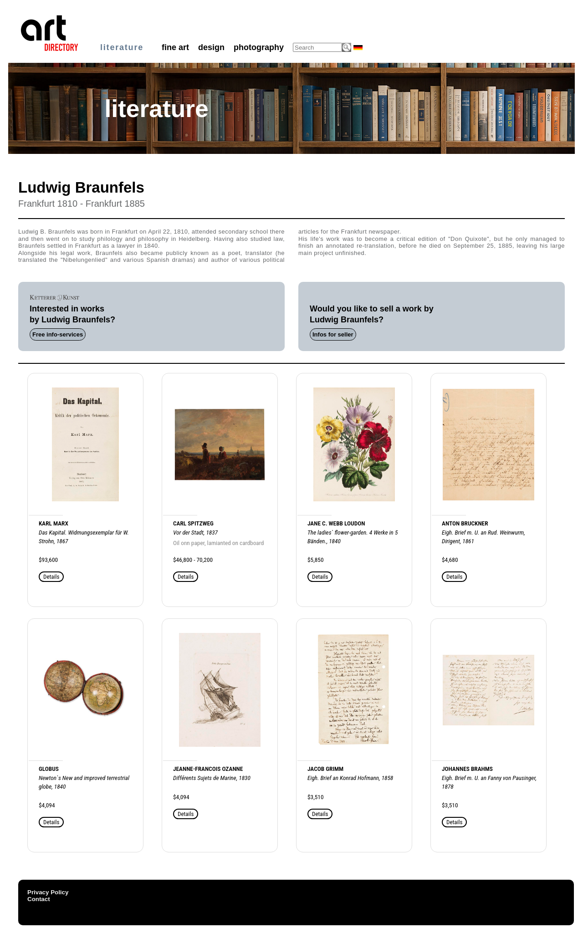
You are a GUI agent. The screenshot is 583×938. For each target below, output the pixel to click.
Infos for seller (332, 334)
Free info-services (57, 334)
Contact (38, 899)
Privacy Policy (47, 892)
